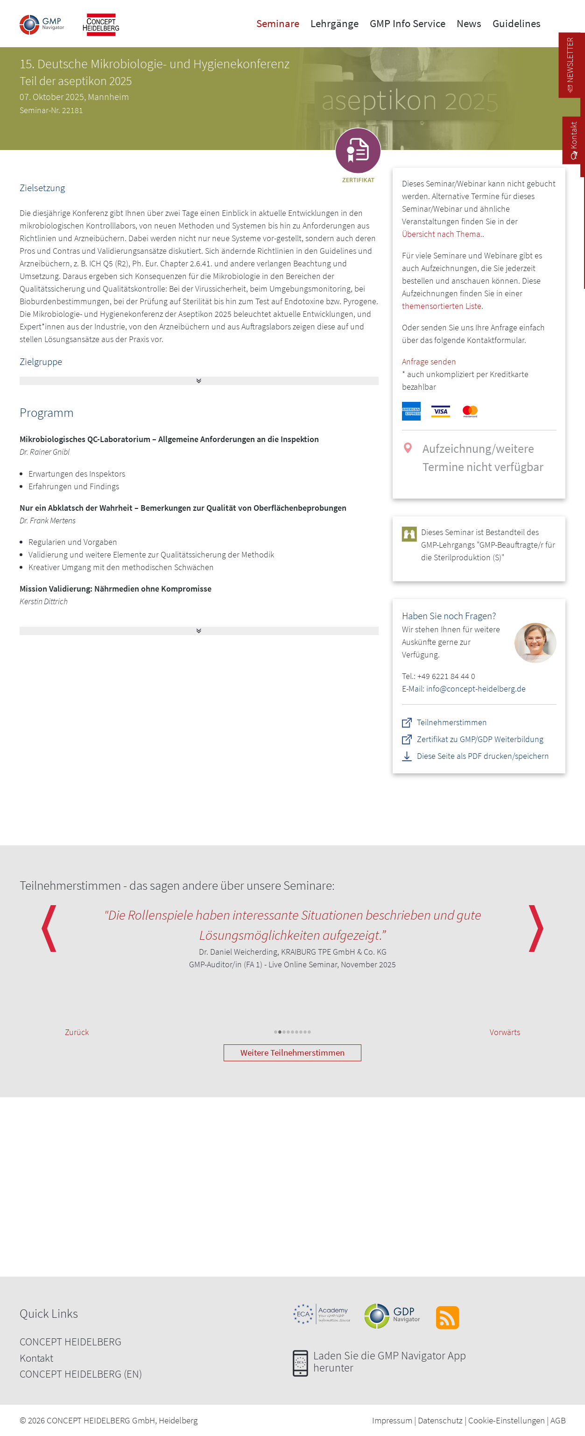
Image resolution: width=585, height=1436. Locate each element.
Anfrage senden (429, 361)
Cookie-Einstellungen (506, 1420)
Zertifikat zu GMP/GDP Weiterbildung (480, 739)
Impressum (392, 1420)
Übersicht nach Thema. (442, 234)
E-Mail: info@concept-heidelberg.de (464, 688)
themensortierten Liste (441, 305)
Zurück (77, 1032)
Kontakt (36, 1358)
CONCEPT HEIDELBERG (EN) (81, 1373)
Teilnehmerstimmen (452, 722)
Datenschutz (440, 1420)
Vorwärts (505, 1032)
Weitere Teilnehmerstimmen (292, 1052)
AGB (558, 1420)
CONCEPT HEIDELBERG (70, 1341)
